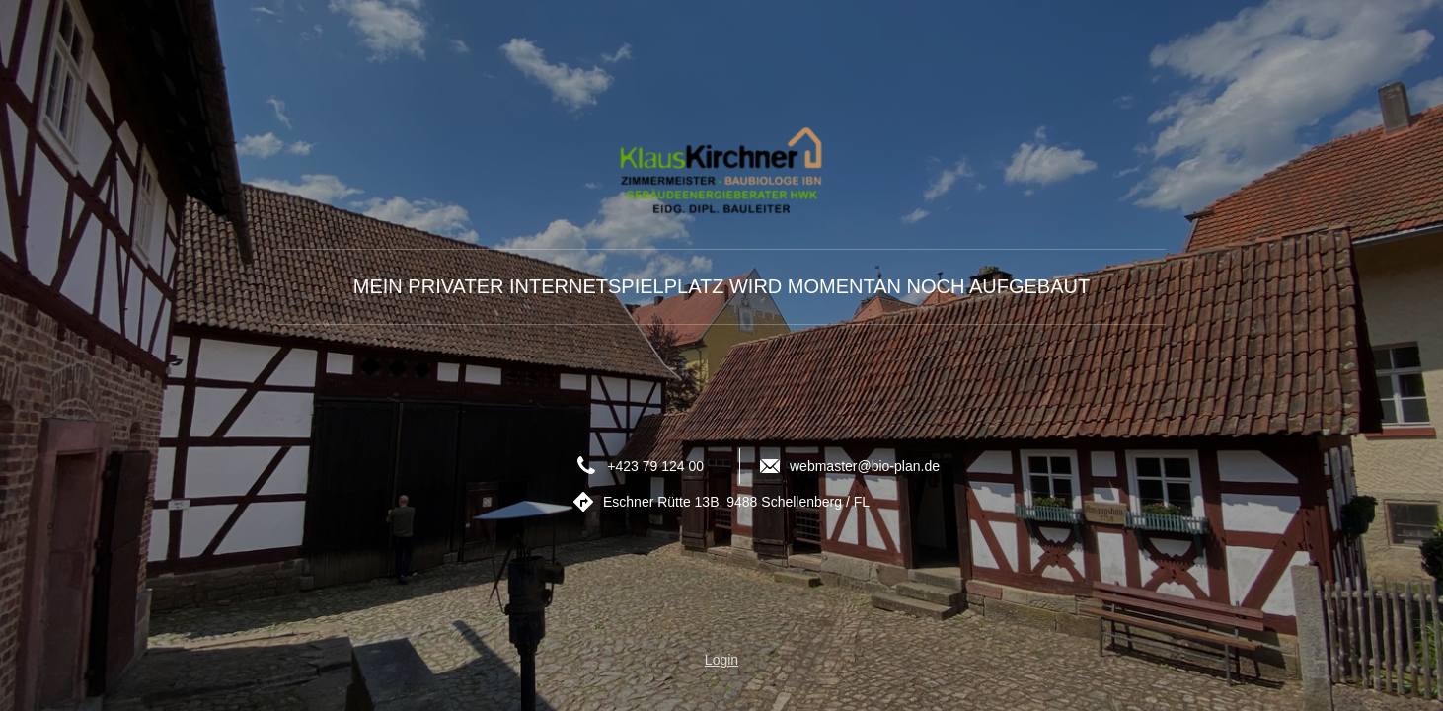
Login (721, 660)
